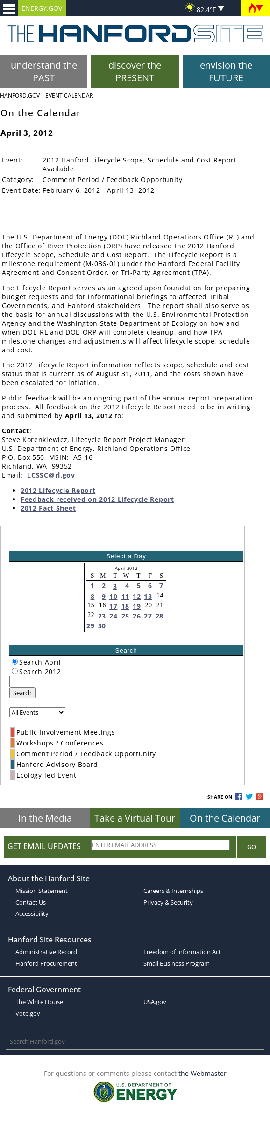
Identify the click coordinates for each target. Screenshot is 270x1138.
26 (137, 615)
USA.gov (154, 1002)
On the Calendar (225, 818)
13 (148, 596)
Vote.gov (27, 1013)
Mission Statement (41, 890)
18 (125, 606)
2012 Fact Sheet (48, 508)
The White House (39, 1002)
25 (125, 615)
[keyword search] (42, 681)
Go (251, 847)
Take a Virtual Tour (134, 818)
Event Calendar (69, 95)
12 (137, 596)
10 (113, 596)
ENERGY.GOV (41, 8)
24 (113, 615)
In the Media (45, 818)
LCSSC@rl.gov (51, 475)
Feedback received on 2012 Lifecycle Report (97, 499)
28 (159, 615)
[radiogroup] (15, 662)
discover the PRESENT (134, 71)
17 (113, 606)
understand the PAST (44, 71)
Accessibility (32, 913)
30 (102, 625)
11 (125, 596)
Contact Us (30, 902)
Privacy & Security (168, 902)
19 (137, 606)
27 (148, 615)
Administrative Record (46, 952)
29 (90, 625)
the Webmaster (202, 1073)
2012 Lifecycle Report (58, 490)
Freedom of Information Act (182, 952)
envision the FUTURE (226, 71)
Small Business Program (176, 963)
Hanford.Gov (20, 95)
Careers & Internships (173, 890)
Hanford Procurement (46, 963)
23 (102, 615)
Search (22, 692)
